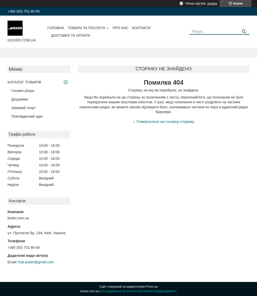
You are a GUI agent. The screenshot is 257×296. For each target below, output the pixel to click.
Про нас (120, 28)
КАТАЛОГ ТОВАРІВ (24, 82)
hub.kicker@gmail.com (36, 262)
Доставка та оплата (70, 35)
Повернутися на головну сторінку (165, 121)
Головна (55, 28)
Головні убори (22, 91)
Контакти (141, 28)
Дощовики (19, 99)
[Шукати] (243, 31)
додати (212, 3)
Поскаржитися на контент (119, 291)
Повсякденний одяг (27, 116)
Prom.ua (152, 286)
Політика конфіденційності (158, 291)
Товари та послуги (86, 28)
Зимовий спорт (23, 108)
